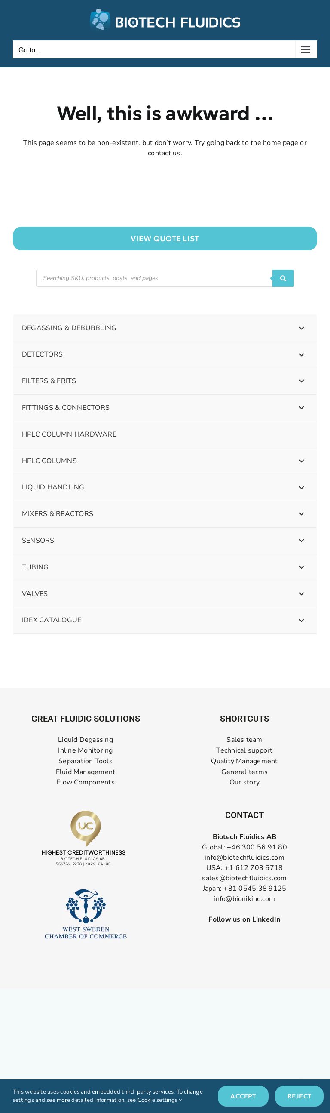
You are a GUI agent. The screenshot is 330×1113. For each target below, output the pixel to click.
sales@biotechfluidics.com (244, 878)
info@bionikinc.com (244, 899)
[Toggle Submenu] (302, 328)
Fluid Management (86, 772)
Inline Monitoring (85, 750)
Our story (244, 782)
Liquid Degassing (85, 739)
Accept (243, 1096)
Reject (299, 1096)
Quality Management (244, 761)
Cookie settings (160, 1100)
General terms (244, 772)
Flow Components (85, 782)
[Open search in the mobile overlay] (165, 278)
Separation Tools (85, 761)
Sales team (244, 739)
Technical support (244, 750)
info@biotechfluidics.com (244, 857)
